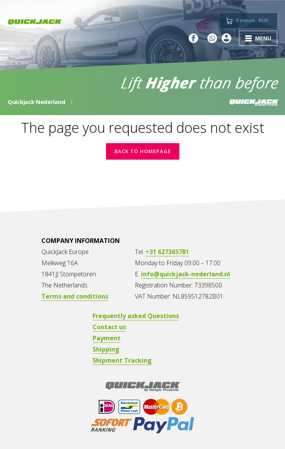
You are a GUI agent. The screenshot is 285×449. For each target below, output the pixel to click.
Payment (107, 338)
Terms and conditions (74, 296)
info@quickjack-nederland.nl (185, 274)
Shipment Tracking (122, 360)
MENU (258, 38)
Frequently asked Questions (136, 316)
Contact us (109, 327)
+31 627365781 (167, 252)
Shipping (106, 349)
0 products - (252, 20)
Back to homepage (142, 151)
